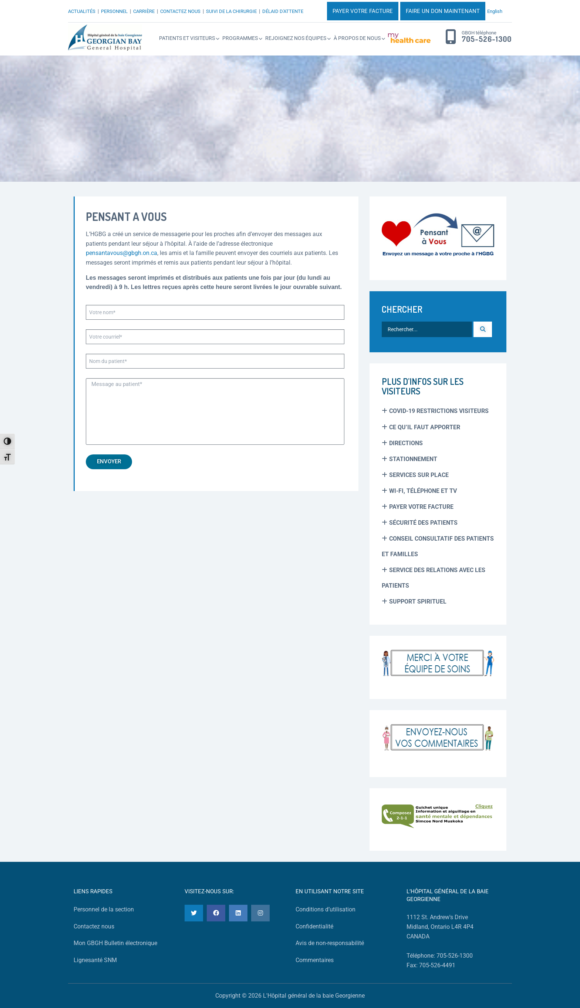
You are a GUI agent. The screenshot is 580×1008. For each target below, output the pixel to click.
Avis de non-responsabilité (330, 943)
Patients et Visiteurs (187, 38)
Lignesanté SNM (95, 960)
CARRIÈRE (144, 11)
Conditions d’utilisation (325, 909)
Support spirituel (417, 601)
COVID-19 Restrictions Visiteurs (439, 410)
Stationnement (413, 459)
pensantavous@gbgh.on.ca (121, 252)
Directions (406, 443)
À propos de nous (357, 38)
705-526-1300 (487, 39)
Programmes (240, 38)
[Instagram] (260, 913)
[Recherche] (482, 329)
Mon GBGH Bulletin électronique (115, 943)
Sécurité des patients (423, 522)
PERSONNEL (114, 11)
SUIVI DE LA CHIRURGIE (231, 11)
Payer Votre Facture (421, 506)
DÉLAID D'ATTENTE (282, 11)
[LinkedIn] (238, 913)
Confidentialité (314, 926)
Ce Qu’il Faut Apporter (424, 427)
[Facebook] (216, 913)
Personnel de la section (104, 909)
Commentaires (315, 960)
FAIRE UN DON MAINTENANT (443, 11)
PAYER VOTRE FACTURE (363, 11)
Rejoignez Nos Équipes (295, 38)
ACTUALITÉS (81, 11)
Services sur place (419, 474)
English (494, 11)
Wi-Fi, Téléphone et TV (423, 490)
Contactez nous (94, 926)
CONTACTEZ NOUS (180, 11)
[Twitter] (194, 913)
